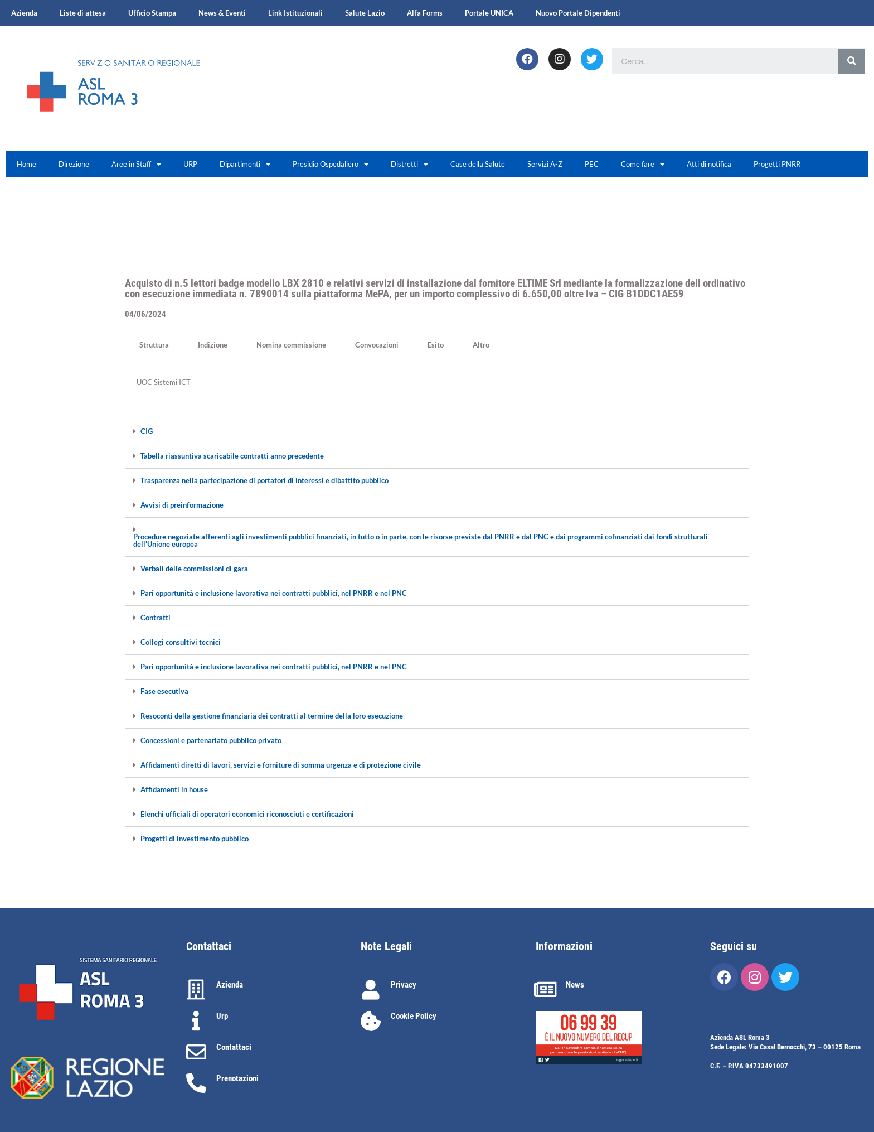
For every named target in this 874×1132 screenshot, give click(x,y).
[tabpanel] (437, 384)
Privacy (403, 985)
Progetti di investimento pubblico (194, 838)
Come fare (642, 164)
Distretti (409, 164)
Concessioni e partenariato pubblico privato (210, 740)
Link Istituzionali (295, 12)
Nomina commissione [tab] (291, 344)
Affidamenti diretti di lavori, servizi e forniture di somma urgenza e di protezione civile (280, 765)
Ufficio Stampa (152, 12)
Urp (222, 1016)
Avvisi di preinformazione (182, 505)
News (575, 985)
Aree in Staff (136, 164)
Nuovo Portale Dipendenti (578, 12)
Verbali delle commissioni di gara (194, 568)
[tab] (437, 432)
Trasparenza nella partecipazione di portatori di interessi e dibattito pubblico (264, 480)
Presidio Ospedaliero (330, 164)
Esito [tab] (436, 344)
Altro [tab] (481, 344)
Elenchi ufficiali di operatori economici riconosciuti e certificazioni (247, 814)
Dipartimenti (245, 164)
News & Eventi (222, 12)
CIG (146, 431)
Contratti (155, 618)
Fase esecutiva (164, 691)
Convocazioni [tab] (377, 344)
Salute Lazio (365, 12)
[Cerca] (851, 61)
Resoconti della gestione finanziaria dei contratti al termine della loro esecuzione (271, 716)
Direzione (74, 164)
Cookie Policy (413, 1016)
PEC (592, 164)
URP (190, 164)
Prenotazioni (237, 1078)
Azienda (24, 12)
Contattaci (233, 1047)
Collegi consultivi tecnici (180, 642)
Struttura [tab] (154, 344)
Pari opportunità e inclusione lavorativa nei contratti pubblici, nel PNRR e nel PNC (273, 593)
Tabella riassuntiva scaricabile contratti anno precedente (232, 456)
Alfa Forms (425, 12)
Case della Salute (477, 164)
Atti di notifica (709, 164)
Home (26, 164)
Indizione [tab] (212, 344)
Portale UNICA (489, 12)
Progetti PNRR (777, 164)
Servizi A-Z (544, 164)
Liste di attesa (83, 12)
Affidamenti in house (174, 789)
